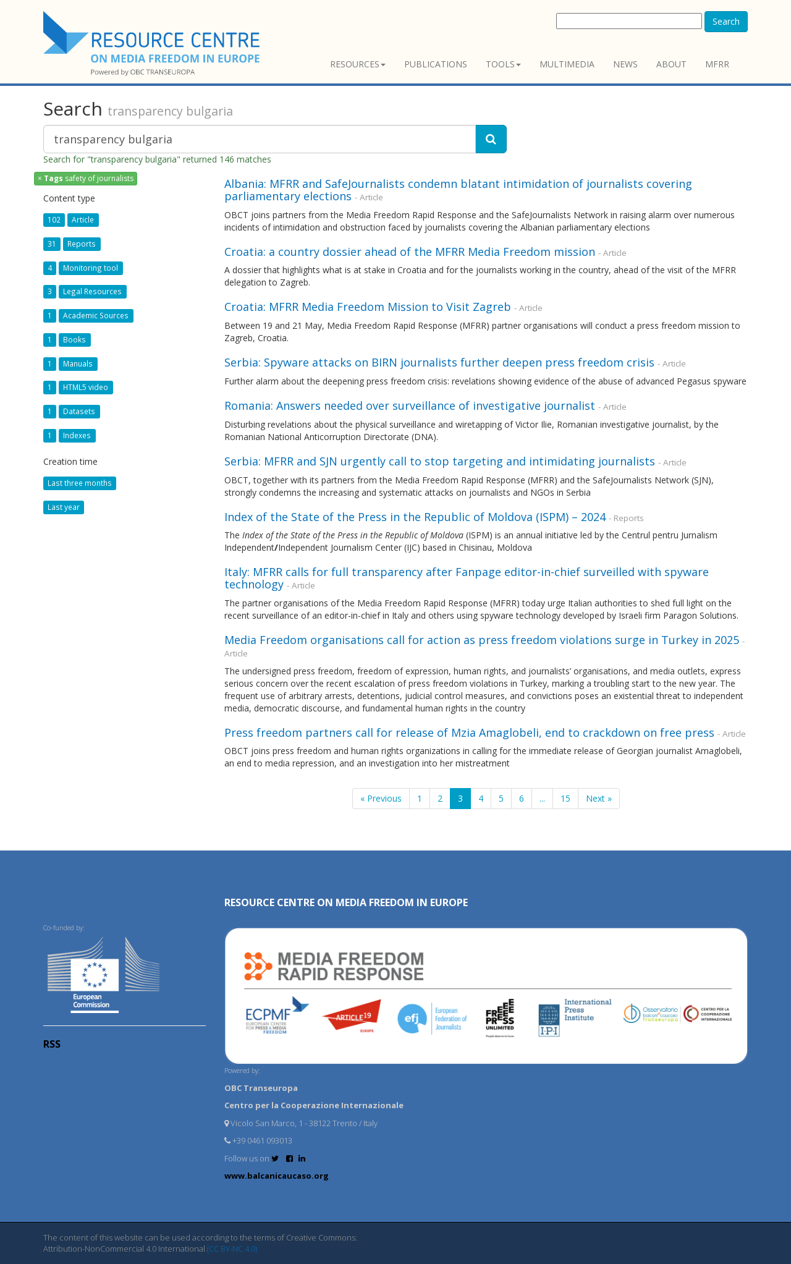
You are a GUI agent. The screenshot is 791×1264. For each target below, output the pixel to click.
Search (726, 21)
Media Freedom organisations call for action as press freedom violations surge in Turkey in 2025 (481, 639)
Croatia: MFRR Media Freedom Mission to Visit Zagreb (369, 306)
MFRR (717, 64)
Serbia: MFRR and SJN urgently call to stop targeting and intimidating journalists (439, 461)
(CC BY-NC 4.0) (232, 1248)
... (542, 798)
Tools (503, 64)
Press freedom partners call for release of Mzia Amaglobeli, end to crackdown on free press (469, 732)
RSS (52, 1044)
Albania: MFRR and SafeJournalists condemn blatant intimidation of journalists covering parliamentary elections (458, 189)
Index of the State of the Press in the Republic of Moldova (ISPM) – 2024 (415, 516)
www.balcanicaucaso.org (276, 1175)
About (671, 64)
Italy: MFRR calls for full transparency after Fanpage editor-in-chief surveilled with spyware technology (466, 578)
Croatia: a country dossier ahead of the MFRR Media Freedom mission (409, 251)
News (625, 64)
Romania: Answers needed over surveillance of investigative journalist (409, 405)
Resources (358, 64)
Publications (435, 64)
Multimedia (566, 64)
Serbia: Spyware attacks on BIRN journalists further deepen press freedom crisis (439, 362)
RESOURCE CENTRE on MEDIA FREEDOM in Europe (346, 902)
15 (565, 798)
